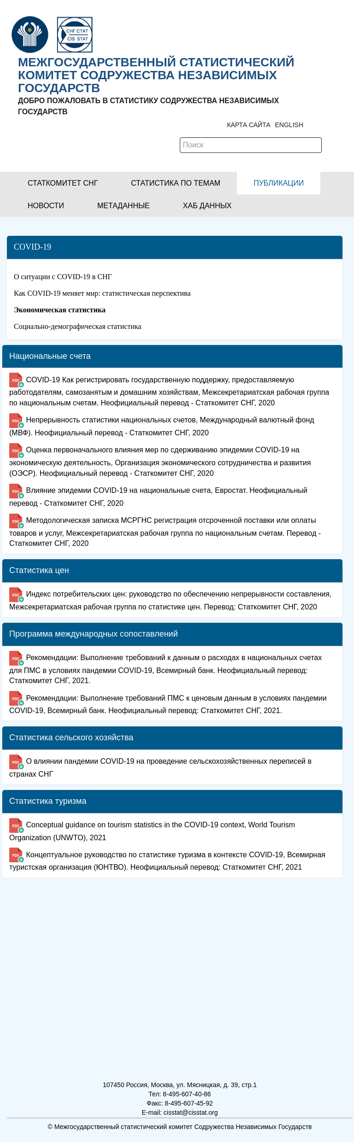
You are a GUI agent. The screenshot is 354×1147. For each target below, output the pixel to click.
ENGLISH (289, 125)
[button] (62, 183)
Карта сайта (248, 125)
